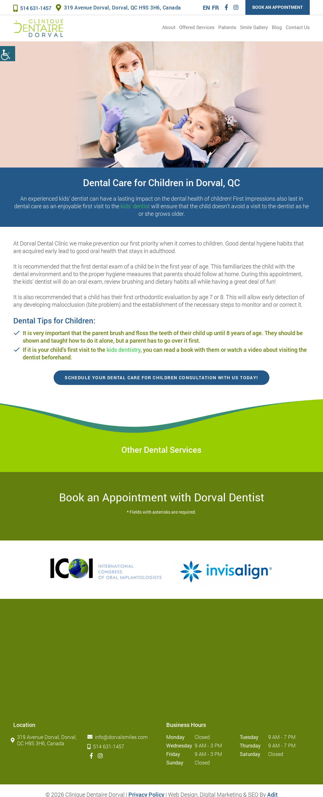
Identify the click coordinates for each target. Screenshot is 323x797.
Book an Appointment (277, 7)
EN (206, 7)
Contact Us (298, 27)
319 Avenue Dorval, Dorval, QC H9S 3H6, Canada (118, 7)
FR (215, 7)
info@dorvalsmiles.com (119, 737)
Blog (277, 27)
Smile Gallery (254, 27)
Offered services (196, 27)
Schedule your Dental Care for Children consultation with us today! (161, 378)
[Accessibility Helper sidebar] (7, 53)
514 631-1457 (32, 8)
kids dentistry (123, 349)
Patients (227, 27)
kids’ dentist (135, 206)
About (168, 27)
